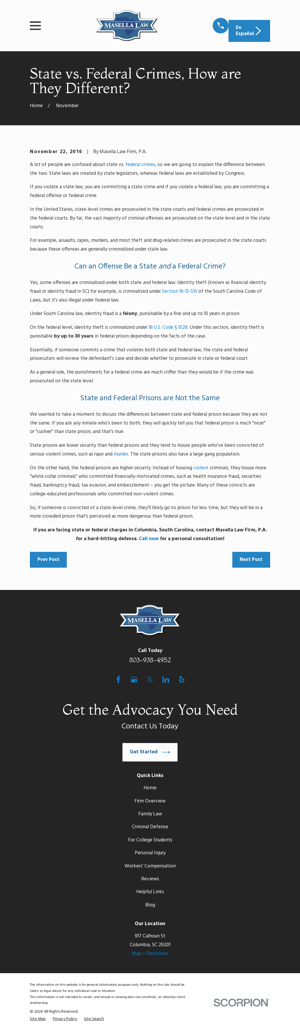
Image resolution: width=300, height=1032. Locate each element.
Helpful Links (150, 892)
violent (201, 468)
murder (121, 454)
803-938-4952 (150, 660)
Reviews (150, 879)
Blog (150, 905)
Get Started (150, 752)
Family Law (150, 814)
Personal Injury (150, 853)
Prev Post (48, 560)
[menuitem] (38, 1019)
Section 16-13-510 (179, 291)
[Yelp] (181, 679)
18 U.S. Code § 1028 (168, 327)
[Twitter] (150, 679)
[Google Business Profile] (134, 679)
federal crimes (140, 165)
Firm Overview (150, 801)
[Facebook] (118, 679)
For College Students (150, 840)
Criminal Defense (150, 827)
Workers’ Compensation (150, 866)
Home (150, 788)
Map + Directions (150, 954)
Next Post (251, 560)
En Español (249, 30)
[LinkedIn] (165, 679)
